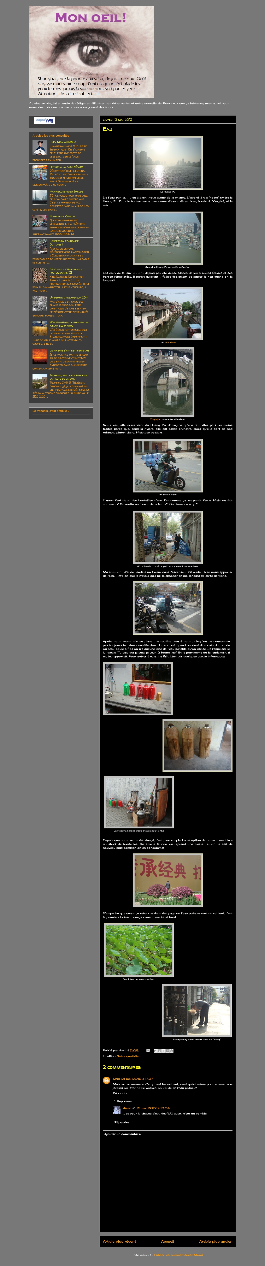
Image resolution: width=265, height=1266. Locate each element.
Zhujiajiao (155, 419)
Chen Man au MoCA (63, 142)
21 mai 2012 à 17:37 (137, 1078)
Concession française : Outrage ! (65, 242)
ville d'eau (170, 342)
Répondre (120, 1093)
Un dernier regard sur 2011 (69, 297)
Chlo (116, 1078)
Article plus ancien (215, 1241)
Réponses (124, 1101)
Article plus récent (119, 1241)
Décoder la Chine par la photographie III (66, 271)
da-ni (126, 1108)
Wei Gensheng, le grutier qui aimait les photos (69, 324)
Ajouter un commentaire (122, 1134)
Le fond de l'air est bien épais (69, 350)
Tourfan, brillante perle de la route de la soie (68, 377)
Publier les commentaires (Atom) (178, 1254)
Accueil (167, 1241)
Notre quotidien (128, 1056)
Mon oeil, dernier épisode (66, 191)
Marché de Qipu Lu (62, 216)
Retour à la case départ (66, 167)
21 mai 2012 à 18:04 (153, 1108)
